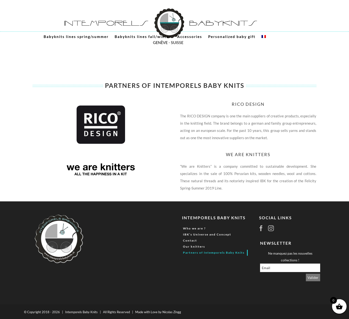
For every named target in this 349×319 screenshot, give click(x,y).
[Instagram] (269, 228)
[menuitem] (264, 36)
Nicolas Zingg (171, 312)
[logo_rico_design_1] (101, 107)
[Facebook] (259, 228)
